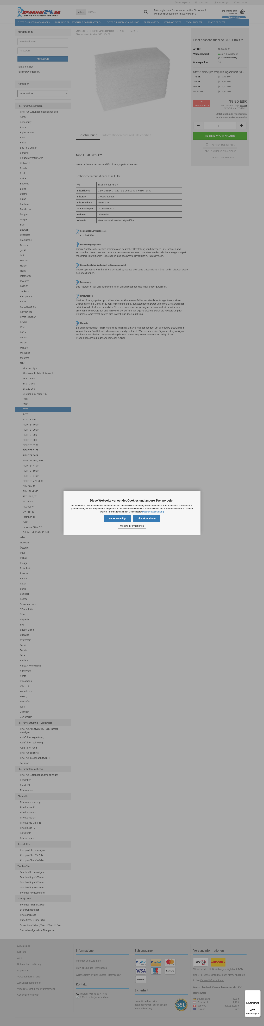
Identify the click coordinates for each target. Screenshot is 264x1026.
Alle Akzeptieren (147, 518)
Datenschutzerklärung (153, 511)
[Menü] (258, 992)
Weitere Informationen (132, 525)
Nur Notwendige (117, 518)
